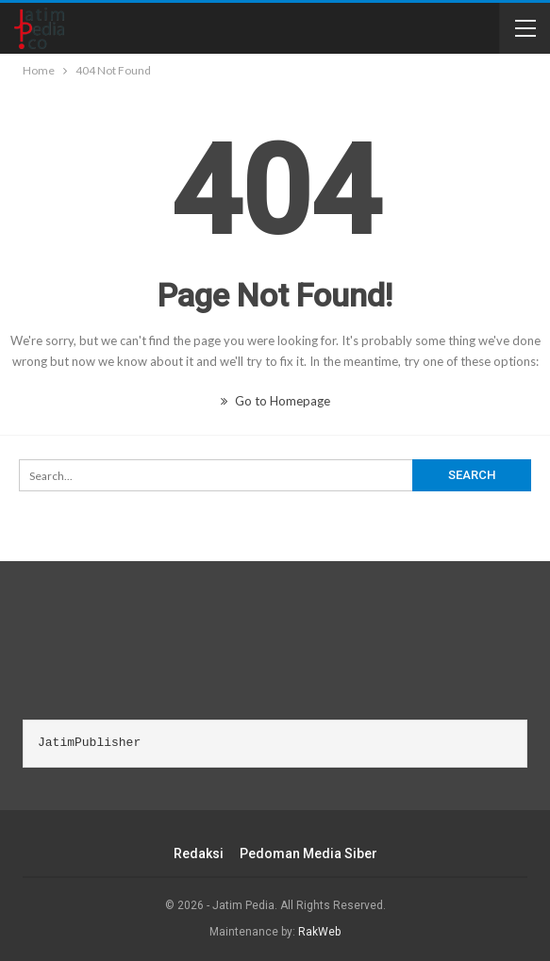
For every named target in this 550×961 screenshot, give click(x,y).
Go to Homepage (275, 400)
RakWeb (319, 931)
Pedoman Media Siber (308, 853)
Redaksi (199, 853)
